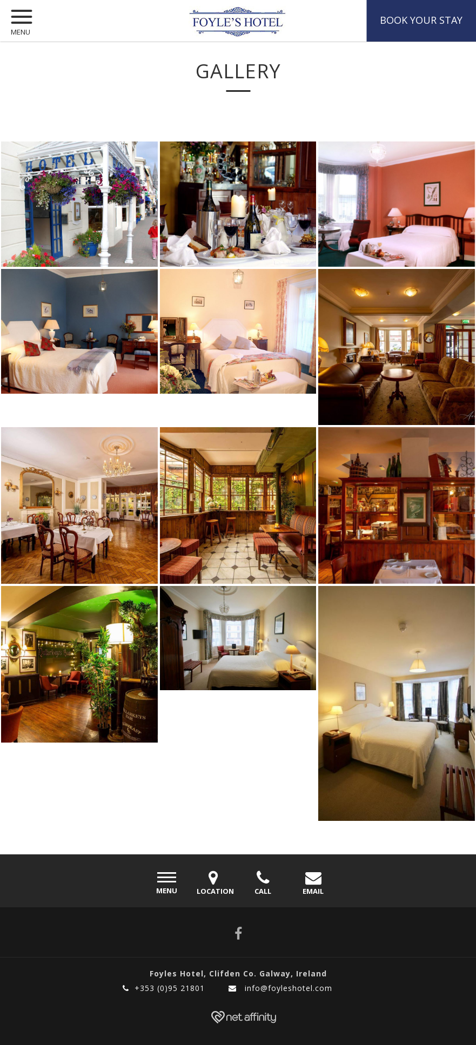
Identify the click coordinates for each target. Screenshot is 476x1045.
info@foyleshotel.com (280, 988)
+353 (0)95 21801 (164, 988)
